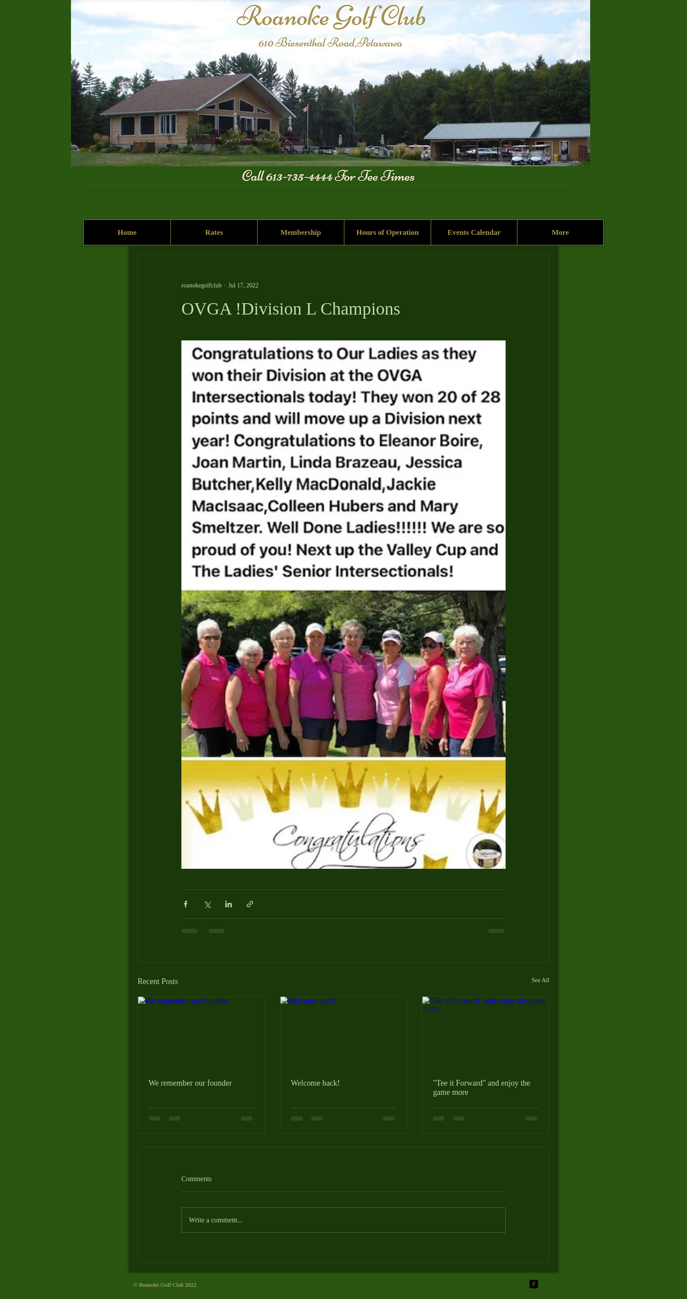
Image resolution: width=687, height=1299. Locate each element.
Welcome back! (315, 1083)
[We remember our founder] (201, 1032)
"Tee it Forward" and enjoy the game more (481, 1088)
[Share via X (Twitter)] (207, 904)
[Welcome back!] (343, 1032)
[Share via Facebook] (185, 904)
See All (540, 980)
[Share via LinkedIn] (228, 904)
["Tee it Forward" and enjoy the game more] (485, 1032)
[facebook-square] (533, 1284)
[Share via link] (250, 904)
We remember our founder (190, 1083)
